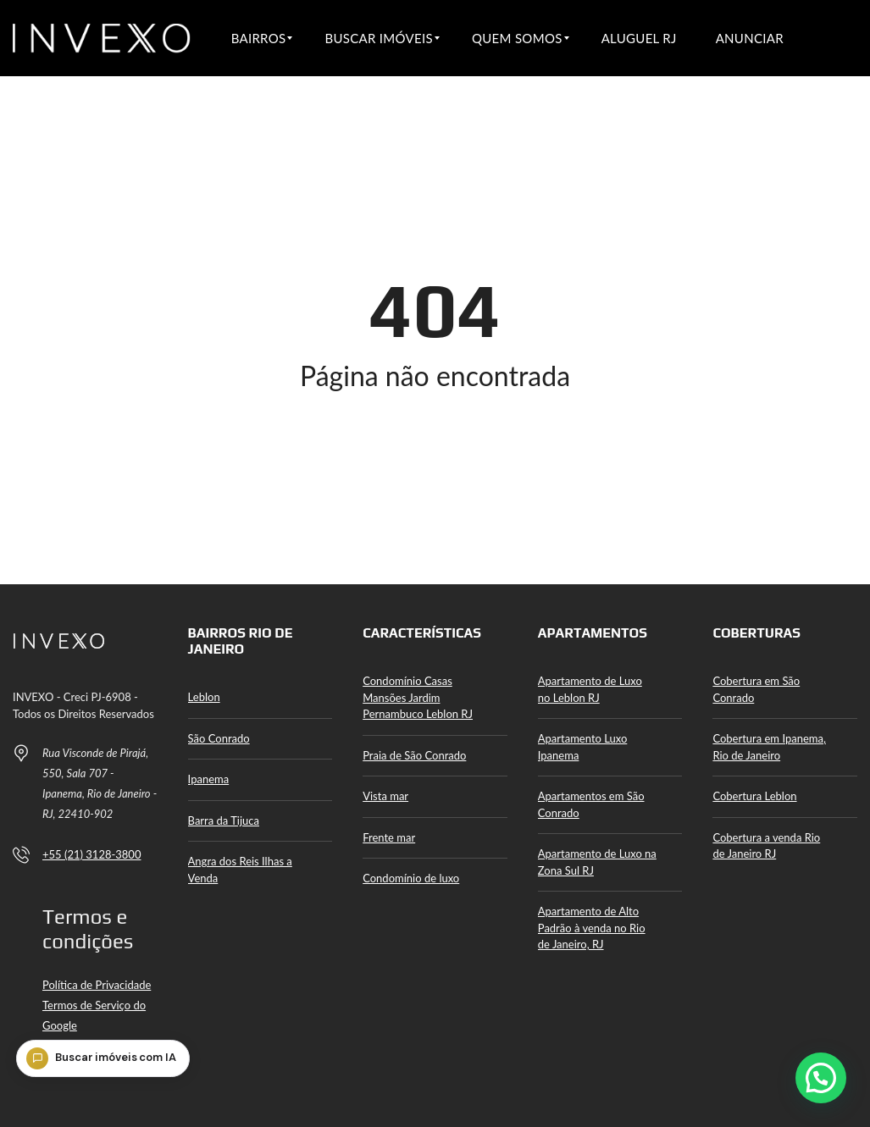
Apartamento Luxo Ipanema (583, 747)
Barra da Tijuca (223, 820)
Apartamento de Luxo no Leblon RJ (590, 689)
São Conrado (219, 738)
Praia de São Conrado (414, 755)
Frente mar (389, 837)
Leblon (204, 697)
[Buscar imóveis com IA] (109, 1087)
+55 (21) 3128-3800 (91, 854)
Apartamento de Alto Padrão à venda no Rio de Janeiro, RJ (592, 927)
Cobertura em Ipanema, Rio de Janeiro (769, 747)
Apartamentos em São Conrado (591, 804)
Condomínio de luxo (411, 878)
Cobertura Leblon (754, 796)
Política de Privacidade (96, 985)
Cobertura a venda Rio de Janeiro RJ (766, 846)
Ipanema (209, 779)
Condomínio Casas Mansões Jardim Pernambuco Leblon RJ (418, 697)
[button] (820, 1077)
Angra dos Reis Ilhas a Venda (240, 869)
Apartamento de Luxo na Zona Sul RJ (597, 862)
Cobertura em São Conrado (756, 689)
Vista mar (385, 796)
